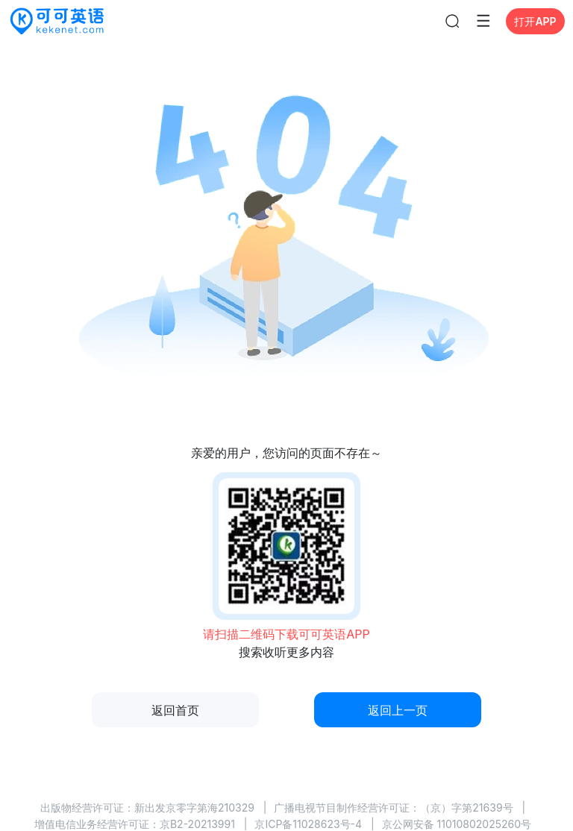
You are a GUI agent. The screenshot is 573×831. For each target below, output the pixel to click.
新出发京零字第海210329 (194, 807)
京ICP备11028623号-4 (308, 824)
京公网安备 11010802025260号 (456, 824)
